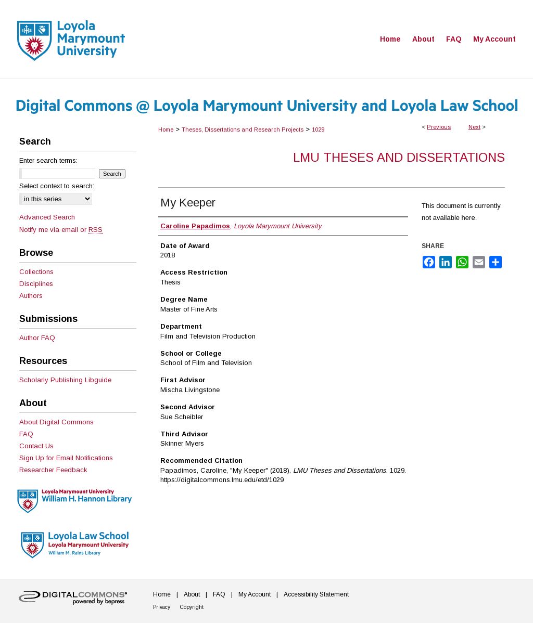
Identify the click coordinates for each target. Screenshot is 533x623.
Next (474, 127)
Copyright (192, 607)
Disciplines (36, 284)
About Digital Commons (56, 422)
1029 (318, 129)
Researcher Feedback (53, 470)
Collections (36, 272)
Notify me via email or (61, 229)
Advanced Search (47, 217)
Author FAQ (37, 338)
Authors (31, 296)
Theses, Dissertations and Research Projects (242, 129)
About (192, 594)
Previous (439, 127)
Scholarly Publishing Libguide (65, 380)
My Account (254, 594)
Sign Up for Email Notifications (66, 458)
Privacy (161, 607)
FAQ (26, 434)
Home (165, 129)
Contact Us (36, 446)
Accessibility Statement (316, 594)
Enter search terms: (48, 160)
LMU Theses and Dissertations (399, 157)
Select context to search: (56, 186)
